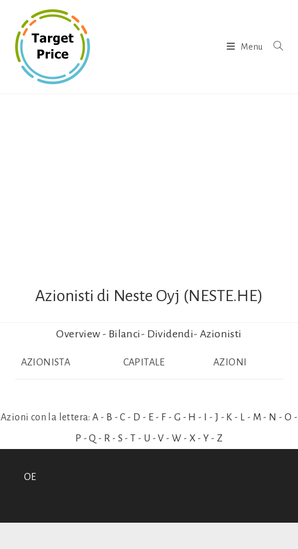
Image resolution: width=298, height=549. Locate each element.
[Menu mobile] (246, 46)
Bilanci (125, 334)
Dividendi (170, 334)
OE (30, 477)
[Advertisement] (149, 182)
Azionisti (221, 334)
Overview (78, 334)
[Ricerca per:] (274, 46)
